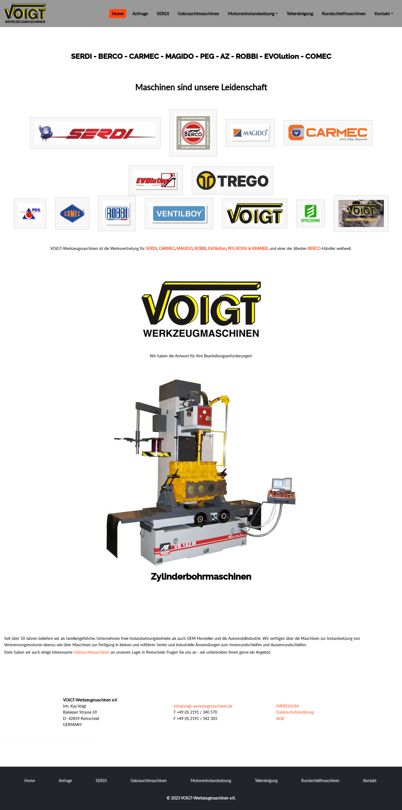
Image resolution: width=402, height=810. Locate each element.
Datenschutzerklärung (295, 712)
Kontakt (382, 13)
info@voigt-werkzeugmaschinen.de (203, 706)
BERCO (314, 248)
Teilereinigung (300, 13)
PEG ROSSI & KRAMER (248, 248)
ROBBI (200, 248)
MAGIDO (185, 248)
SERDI (163, 13)
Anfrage (140, 13)
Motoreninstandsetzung (251, 13)
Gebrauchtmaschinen (198, 13)
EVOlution (217, 248)
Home (118, 13)
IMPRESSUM (287, 706)
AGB (280, 718)
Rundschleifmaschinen (344, 13)
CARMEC (167, 248)
